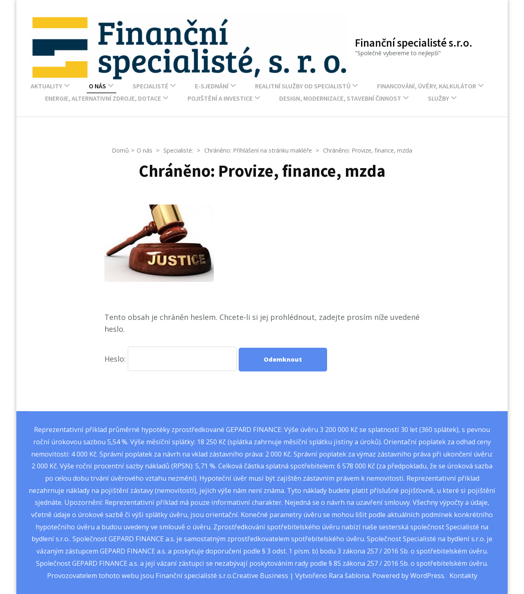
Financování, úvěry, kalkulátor (426, 86)
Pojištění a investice (220, 98)
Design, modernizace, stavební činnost (340, 98)
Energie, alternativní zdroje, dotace (103, 98)
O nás (97, 86)
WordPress (427, 575)
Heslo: (170, 359)
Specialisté (150, 86)
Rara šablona (349, 575)
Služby (438, 98)
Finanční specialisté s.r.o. (413, 43)
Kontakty (463, 575)
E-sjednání (211, 86)
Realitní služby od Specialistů (302, 86)
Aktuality (46, 86)
